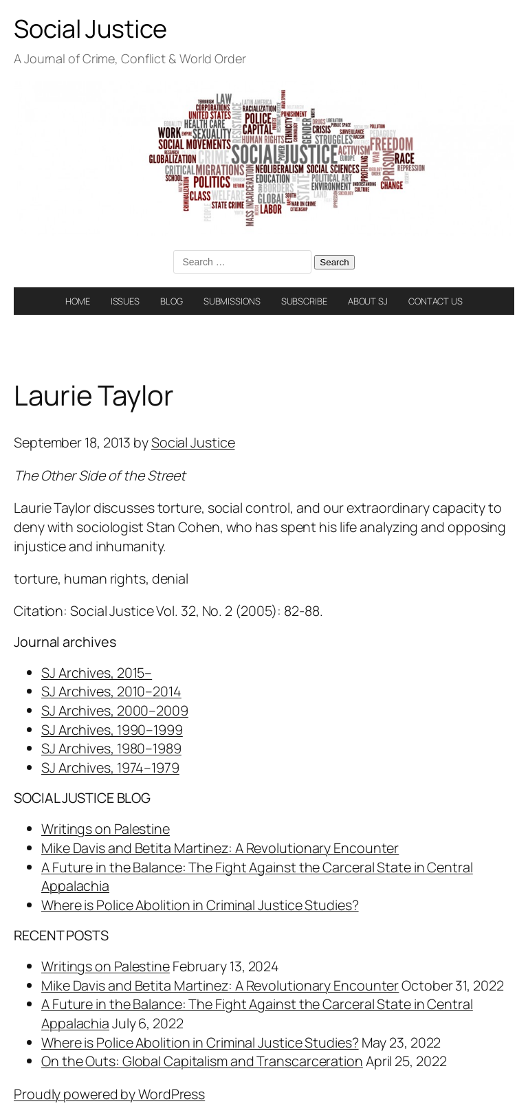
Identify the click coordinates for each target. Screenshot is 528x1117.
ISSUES (125, 301)
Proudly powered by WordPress (109, 1094)
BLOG (171, 301)
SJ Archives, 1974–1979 (110, 767)
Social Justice (90, 28)
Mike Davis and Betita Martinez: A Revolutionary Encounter (220, 848)
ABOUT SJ (368, 301)
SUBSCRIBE (304, 301)
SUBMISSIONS (232, 301)
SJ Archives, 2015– (96, 672)
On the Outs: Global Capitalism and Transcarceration (202, 1061)
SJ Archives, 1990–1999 (112, 729)
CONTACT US (435, 301)
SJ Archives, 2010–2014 (111, 691)
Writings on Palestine (105, 828)
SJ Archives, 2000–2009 (114, 710)
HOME (77, 301)
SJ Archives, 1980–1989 (111, 748)
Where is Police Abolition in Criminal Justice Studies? (200, 905)
